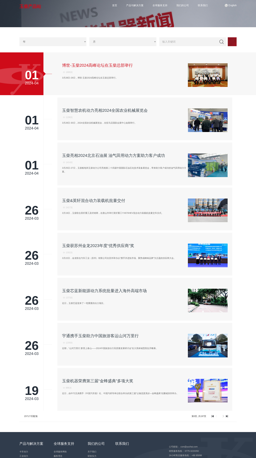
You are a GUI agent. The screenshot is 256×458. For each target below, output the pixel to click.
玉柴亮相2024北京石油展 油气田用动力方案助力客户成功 (113, 155)
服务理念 (58, 455)
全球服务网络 (60, 451)
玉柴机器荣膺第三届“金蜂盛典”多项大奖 (97, 381)
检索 (221, 42)
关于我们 (92, 451)
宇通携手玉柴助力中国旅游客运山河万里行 (100, 336)
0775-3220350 (192, 450)
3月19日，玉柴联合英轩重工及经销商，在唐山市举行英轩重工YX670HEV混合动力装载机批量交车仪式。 (113, 213)
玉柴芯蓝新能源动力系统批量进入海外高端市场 (104, 291)
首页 (114, 5)
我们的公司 (182, 5)
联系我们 (203, 5)
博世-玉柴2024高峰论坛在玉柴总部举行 (97, 65)
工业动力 (23, 455)
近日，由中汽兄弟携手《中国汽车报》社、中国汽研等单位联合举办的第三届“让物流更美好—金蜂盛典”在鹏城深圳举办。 (120, 393)
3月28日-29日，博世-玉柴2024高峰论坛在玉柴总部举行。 (90, 77)
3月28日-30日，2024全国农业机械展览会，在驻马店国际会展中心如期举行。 (99, 122)
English (231, 5)
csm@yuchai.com (189, 446)
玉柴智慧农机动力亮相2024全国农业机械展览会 (105, 110)
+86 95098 (196, 455)
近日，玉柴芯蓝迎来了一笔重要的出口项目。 (84, 303)
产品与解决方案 (135, 5)
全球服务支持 (160, 5)
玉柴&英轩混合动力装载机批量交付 (93, 200)
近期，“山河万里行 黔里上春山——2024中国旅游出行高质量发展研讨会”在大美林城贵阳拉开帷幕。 (110, 348)
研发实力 (92, 455)
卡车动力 (23, 451)
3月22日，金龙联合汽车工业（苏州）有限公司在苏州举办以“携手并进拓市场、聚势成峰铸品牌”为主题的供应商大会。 (119, 258)
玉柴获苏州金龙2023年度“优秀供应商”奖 (98, 245)
